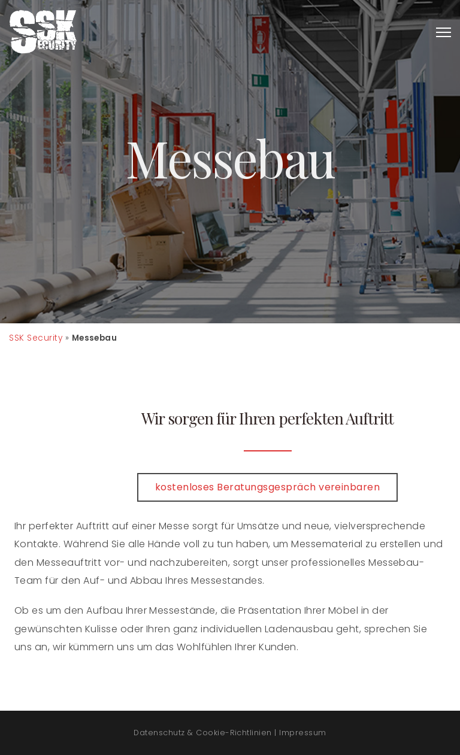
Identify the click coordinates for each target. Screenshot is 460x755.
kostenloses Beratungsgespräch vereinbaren (267, 487)
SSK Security (35, 338)
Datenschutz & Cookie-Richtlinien (202, 732)
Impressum (302, 732)
